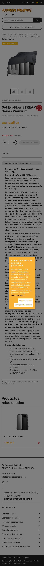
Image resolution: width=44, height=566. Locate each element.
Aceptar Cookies (25, 300)
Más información (18, 295)
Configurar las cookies (23, 305)
